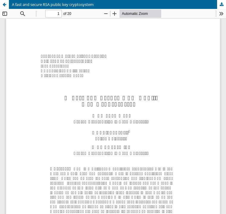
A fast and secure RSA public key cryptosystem (53, 4)
